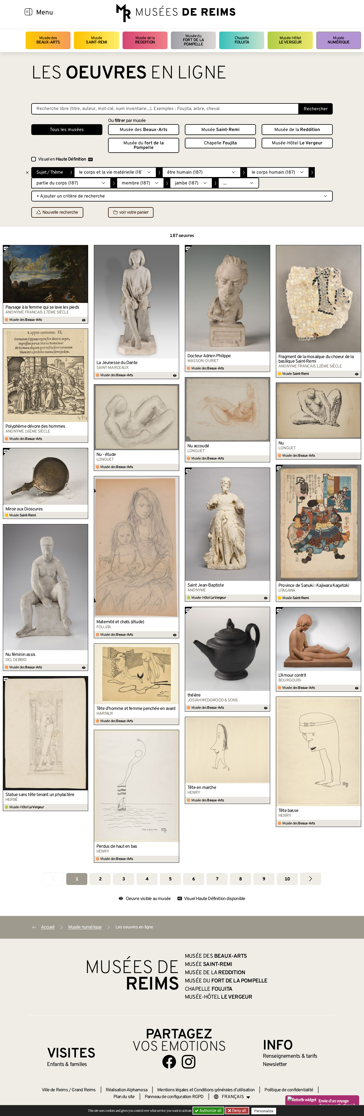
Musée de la (145, 40)
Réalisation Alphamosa (126, 1090)
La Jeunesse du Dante (116, 363)
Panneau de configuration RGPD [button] (174, 1097)
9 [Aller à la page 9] (263, 879)
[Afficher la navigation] (28, 12)
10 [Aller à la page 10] (287, 879)
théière (193, 695)
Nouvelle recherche (57, 212)
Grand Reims (84, 1090)
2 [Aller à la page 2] (100, 879)
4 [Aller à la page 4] (147, 879)
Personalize (265, 1111)
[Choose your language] (232, 1097)
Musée (96, 40)
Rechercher (316, 109)
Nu (281, 443)
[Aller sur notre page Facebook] (169, 1062)
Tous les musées (67, 130)
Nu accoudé (198, 446)
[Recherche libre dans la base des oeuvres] (165, 109)
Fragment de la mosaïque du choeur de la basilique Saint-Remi (315, 359)
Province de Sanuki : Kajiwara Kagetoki (313, 585)
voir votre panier (130, 212)
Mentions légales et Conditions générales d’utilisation (206, 1090)
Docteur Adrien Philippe (209, 356)
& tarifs (290, 1056)
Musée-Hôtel (290, 40)
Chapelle (242, 40)
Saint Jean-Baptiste (205, 585)
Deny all (239, 1110)
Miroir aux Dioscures (24, 509)
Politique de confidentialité (288, 1090)
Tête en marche (201, 787)
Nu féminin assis (20, 654)
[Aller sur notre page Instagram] (188, 1062)
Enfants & (67, 1064)
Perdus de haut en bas (116, 846)
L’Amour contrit (292, 675)
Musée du (193, 40)
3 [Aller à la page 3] (123, 879)
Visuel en (65, 159)
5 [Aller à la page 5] (170, 879)
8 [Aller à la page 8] (240, 879)
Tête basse (288, 811)
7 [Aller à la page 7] (217, 879)
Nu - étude (106, 454)
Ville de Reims (55, 1090)
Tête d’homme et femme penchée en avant (136, 708)
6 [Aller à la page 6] (193, 879)
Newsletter (275, 1064)
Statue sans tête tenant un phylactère (39, 795)
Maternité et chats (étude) (120, 622)
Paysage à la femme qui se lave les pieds (42, 307)
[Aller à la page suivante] (310, 879)
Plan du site (124, 1097)
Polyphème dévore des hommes (35, 426)
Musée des (48, 40)
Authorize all (209, 1110)
